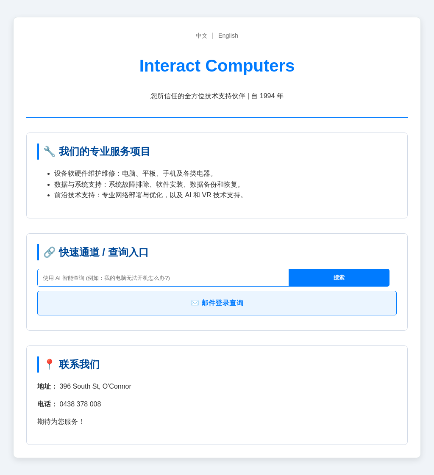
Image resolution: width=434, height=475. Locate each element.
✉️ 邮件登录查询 (217, 303)
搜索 (339, 277)
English (228, 35)
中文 (202, 35)
